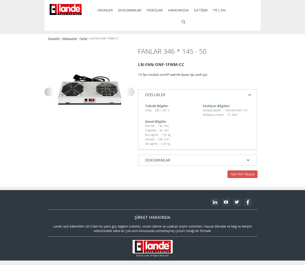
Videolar (155, 10)
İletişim (200, 10)
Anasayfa (53, 38)
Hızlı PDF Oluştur (242, 174)
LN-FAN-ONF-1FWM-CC (104, 38)
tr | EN (219, 10)
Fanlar (84, 38)
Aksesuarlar (69, 38)
